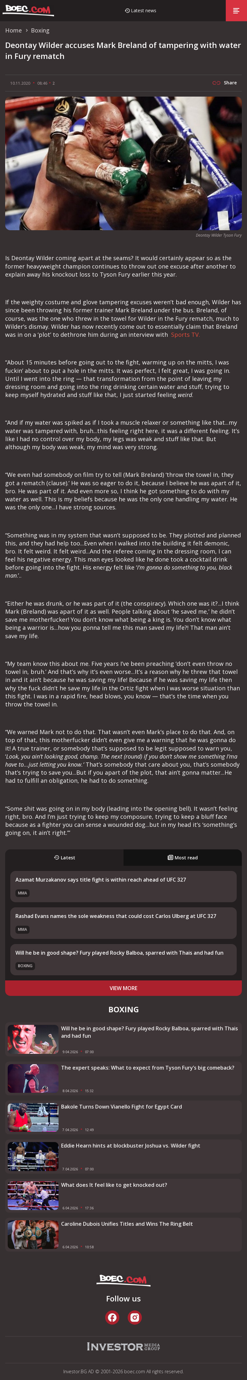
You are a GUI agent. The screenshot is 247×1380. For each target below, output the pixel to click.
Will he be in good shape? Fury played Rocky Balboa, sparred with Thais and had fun (119, 952)
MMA (22, 893)
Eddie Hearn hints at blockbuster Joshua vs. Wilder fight (130, 1145)
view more (123, 988)
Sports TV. (184, 334)
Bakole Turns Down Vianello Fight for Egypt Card (121, 1106)
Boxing (25, 966)
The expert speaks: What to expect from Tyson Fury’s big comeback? (147, 1067)
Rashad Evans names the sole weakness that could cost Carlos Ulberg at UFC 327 (115, 916)
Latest (64, 858)
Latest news (143, 10)
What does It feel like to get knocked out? (114, 1184)
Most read (183, 858)
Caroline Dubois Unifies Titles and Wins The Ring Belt (127, 1223)
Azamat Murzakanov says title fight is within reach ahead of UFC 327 (100, 879)
